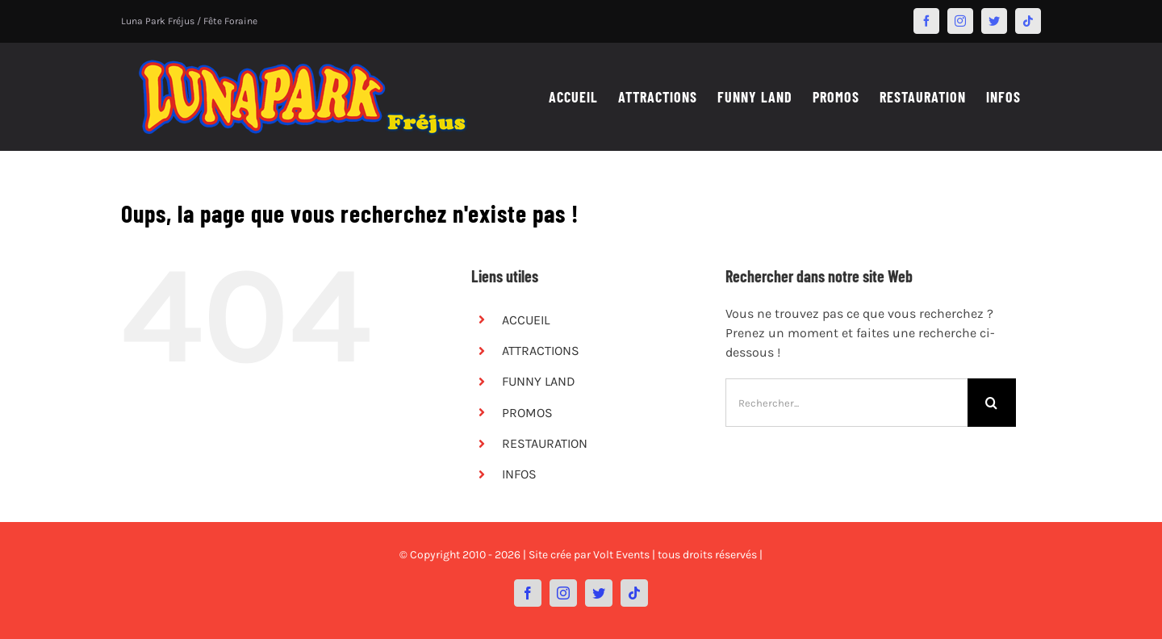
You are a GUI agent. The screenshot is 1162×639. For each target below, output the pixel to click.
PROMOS (527, 412)
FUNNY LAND (538, 381)
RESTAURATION (544, 443)
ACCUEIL (526, 320)
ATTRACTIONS (540, 350)
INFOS (519, 474)
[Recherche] (992, 402)
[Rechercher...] (846, 402)
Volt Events (621, 555)
